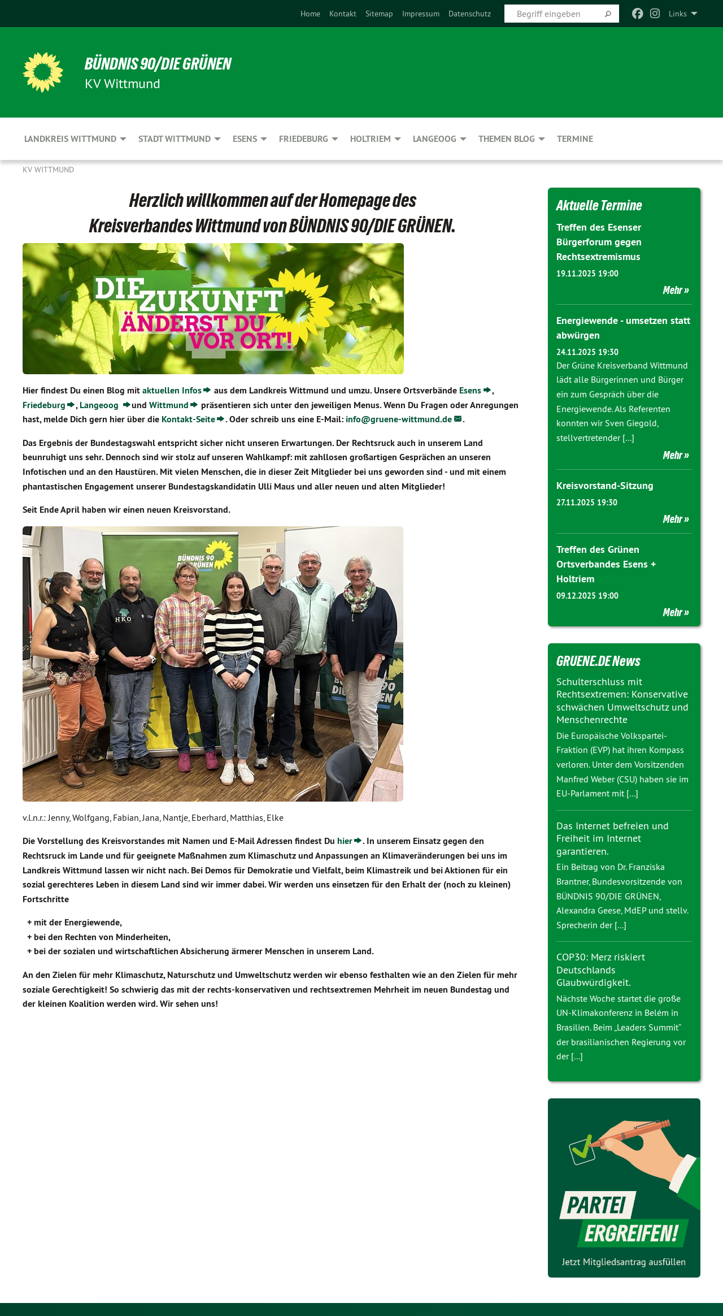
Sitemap (379, 13)
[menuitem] (310, 13)
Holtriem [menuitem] (370, 139)
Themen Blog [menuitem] (506, 139)
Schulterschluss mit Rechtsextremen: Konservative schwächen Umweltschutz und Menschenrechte (622, 696)
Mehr (672, 289)
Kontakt (342, 13)
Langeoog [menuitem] (434, 139)
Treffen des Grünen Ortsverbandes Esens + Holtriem (606, 561)
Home (310, 13)
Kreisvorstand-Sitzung (605, 483)
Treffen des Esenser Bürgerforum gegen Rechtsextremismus (599, 241)
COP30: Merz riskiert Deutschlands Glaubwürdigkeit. (600, 965)
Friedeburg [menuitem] (303, 139)
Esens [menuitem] (245, 139)
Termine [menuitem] (575, 139)
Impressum (420, 13)
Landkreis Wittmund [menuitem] (70, 139)
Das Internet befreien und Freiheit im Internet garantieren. (612, 834)
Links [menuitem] (678, 13)
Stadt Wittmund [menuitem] (174, 139)
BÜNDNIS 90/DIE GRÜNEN (162, 63)
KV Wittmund (48, 169)
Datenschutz (469, 13)
